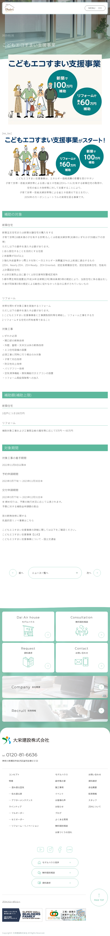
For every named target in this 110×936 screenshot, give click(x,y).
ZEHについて (94, 806)
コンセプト (14, 774)
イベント (59, 793)
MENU (95, 8)
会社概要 (92, 787)
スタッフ (92, 800)
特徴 (11, 780)
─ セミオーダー (16, 819)
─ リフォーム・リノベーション (24, 825)
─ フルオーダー (16, 812)
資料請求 (92, 780)
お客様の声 (60, 800)
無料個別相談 (61, 825)
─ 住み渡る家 (15, 793)
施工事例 (59, 787)
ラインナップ (15, 806)
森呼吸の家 (60, 780)
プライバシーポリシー (11, 902)
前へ (21, 573)
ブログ (58, 812)
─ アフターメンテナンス (20, 800)
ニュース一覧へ (55, 573)
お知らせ (59, 806)
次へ (89, 573)
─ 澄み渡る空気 (16, 787)
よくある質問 (61, 819)
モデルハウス (61, 774)
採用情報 (92, 793)
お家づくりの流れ (63, 832)
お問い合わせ (94, 774)
